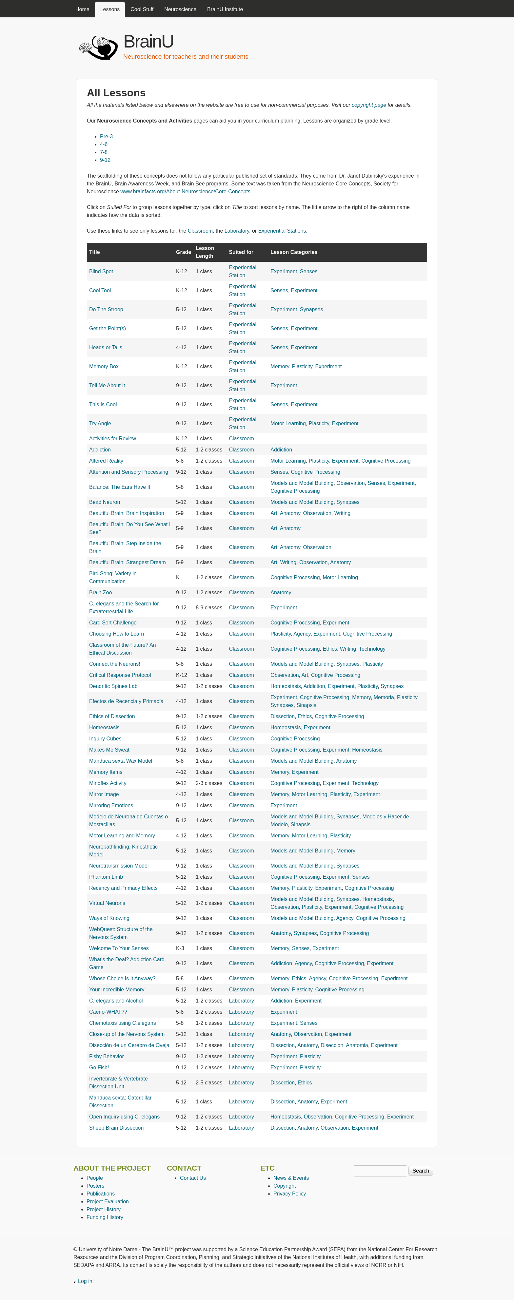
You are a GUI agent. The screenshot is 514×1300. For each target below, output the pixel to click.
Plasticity (302, 366)
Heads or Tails (105, 347)
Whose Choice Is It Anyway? (122, 978)
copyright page (369, 105)
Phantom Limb (106, 877)
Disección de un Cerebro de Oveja (129, 1045)
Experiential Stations (282, 231)
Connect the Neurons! (114, 664)
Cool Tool (100, 290)
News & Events (291, 1178)
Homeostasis (285, 686)
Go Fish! (99, 1067)
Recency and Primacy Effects (123, 888)
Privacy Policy (289, 1193)
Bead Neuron (104, 502)
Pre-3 (106, 136)
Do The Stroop (106, 309)
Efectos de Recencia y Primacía (126, 701)
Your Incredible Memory (116, 989)
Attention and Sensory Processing (128, 472)
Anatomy (290, 513)
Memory (279, 366)
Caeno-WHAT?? (108, 1012)
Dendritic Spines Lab (113, 686)
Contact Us (193, 1178)
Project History (104, 1209)
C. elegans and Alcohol (116, 1001)
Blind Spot (101, 271)
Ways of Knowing (109, 918)
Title (94, 252)
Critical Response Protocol (120, 675)
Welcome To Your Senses (119, 948)
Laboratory (237, 231)
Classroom (200, 231)
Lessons (110, 9)
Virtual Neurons (107, 903)
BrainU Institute (225, 9)
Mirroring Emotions (111, 805)
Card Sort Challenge (113, 622)
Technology (372, 649)
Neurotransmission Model (118, 866)
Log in (85, 1281)
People (95, 1178)
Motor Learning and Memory (122, 835)
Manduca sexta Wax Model (120, 761)
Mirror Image (104, 794)
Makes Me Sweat (109, 750)
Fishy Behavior (106, 1056)
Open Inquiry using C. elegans (124, 1116)
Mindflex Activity (108, 783)
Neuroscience (180, 9)
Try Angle (100, 423)
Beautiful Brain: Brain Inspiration (126, 513)
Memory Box (104, 366)
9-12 (105, 160)
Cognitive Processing (385, 461)
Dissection (282, 716)
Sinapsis (306, 705)
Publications (101, 1193)
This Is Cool (103, 404)
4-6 (104, 144)
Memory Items (105, 772)
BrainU (148, 41)
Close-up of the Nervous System (127, 1034)
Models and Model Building (301, 483)
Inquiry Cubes (105, 738)
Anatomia (357, 1045)
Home (82, 9)
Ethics (330, 649)
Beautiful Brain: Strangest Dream (127, 562)
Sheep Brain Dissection (116, 1128)
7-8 (104, 152)
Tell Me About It (107, 385)
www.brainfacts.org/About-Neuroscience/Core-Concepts (185, 191)
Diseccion (332, 1045)
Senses (308, 271)
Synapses (311, 309)
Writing (342, 513)
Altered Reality (106, 461)
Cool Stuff (141, 9)
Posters (95, 1186)
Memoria (384, 697)
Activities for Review (112, 438)
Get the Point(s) (107, 328)
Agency (301, 634)
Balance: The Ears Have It (119, 487)
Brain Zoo (100, 592)
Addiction (100, 449)
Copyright (284, 1186)
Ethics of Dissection (112, 716)
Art (273, 513)
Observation (350, 483)
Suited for (241, 252)
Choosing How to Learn (116, 634)
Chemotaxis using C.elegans (122, 1023)
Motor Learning (288, 423)
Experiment (283, 271)
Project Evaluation (108, 1201)
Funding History (105, 1217)
